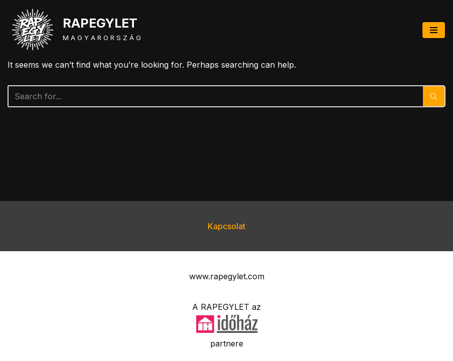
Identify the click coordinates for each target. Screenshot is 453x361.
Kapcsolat (226, 226)
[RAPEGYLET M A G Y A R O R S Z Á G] (74, 30)
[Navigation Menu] (433, 30)
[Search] (215, 96)
